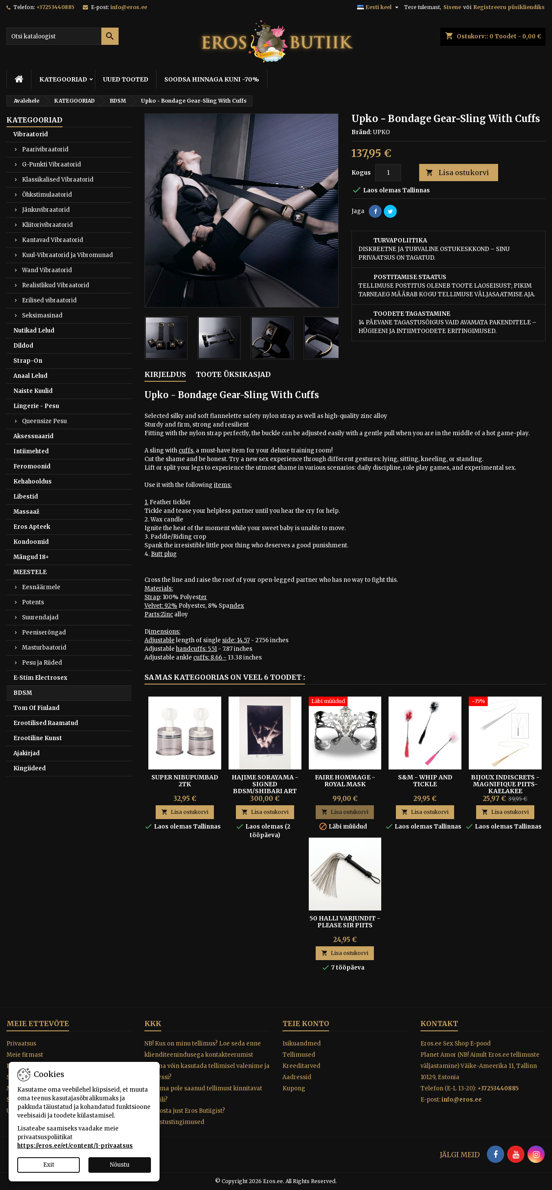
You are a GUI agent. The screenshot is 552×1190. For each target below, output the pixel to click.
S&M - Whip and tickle (425, 780)
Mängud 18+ (31, 557)
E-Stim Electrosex (40, 677)
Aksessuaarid (33, 436)
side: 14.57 (236, 640)
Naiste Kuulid (33, 391)
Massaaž (26, 511)
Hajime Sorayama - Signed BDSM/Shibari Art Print (265, 787)
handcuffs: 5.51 (196, 649)
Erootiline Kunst (37, 738)
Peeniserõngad (44, 632)
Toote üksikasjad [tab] (233, 374)
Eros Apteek (31, 527)
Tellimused (298, 1054)
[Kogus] (388, 172)
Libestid (25, 496)
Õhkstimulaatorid (47, 194)
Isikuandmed (301, 1043)
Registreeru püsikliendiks (509, 7)
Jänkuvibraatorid (46, 210)
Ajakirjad (26, 753)
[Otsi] (62, 36)
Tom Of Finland (36, 708)
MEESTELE (30, 572)
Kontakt (439, 1023)
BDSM (22, 693)
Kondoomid (31, 542)
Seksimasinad (42, 315)
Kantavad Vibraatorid (52, 240)
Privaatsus (21, 1043)
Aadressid (296, 1077)
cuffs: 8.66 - (209, 657)
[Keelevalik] (379, 7)
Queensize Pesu (44, 421)
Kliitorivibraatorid (47, 225)
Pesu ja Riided (42, 662)
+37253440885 (55, 7)
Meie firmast (24, 1054)
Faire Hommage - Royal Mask (345, 780)
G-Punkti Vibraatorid (51, 164)
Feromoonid (31, 466)
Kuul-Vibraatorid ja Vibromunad (67, 255)
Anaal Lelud (30, 376)
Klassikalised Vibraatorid (58, 179)
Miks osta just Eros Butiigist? (184, 1111)
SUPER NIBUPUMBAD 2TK (184, 780)
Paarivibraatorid (45, 149)
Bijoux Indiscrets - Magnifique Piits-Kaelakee (505, 784)
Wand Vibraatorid (47, 270)
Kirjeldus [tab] (165, 374)
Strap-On (27, 360)
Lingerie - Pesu (36, 406)
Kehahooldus (32, 481)
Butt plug (164, 554)
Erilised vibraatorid (49, 300)
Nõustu (119, 1164)
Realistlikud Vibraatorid (55, 285)
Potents (33, 602)
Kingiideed (29, 768)
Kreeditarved (301, 1066)
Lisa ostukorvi (457, 172)
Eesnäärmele (41, 587)
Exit (48, 1164)
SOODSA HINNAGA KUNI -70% (211, 79)
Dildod (23, 345)
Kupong (293, 1088)
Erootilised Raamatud (45, 723)
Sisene (452, 7)
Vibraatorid (30, 134)
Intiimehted (31, 451)
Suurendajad (40, 617)
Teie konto (305, 1023)
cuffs (186, 450)
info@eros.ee (128, 7)
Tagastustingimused (174, 1122)
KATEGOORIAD (63, 79)
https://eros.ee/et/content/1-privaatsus (75, 1145)
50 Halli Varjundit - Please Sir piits (345, 921)
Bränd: (361, 132)
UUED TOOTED (125, 79)
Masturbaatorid (44, 647)
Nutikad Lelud (33, 330)
